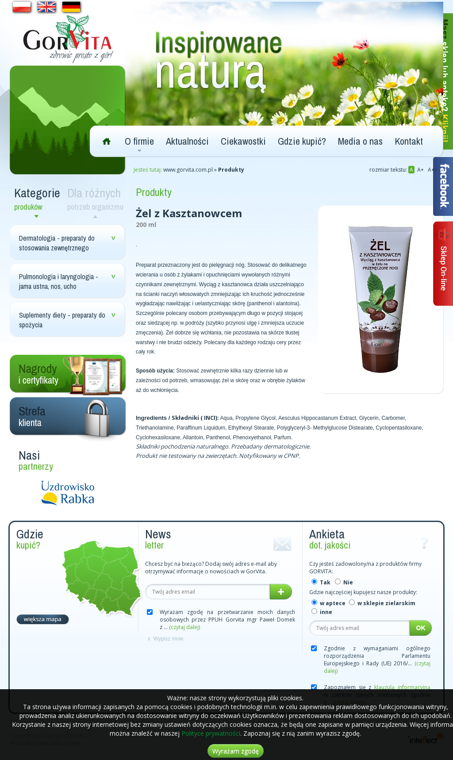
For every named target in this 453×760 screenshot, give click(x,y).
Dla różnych (97, 198)
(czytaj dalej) (184, 627)
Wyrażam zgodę (235, 751)
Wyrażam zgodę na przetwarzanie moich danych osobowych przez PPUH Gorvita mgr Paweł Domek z (227, 619)
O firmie (139, 141)
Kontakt (409, 141)
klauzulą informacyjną (402, 687)
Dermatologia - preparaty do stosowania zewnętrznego (57, 243)
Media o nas (360, 141)
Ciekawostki (243, 141)
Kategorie (38, 198)
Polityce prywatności (210, 733)
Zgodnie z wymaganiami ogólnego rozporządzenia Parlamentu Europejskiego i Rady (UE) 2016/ (377, 660)
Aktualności (187, 141)
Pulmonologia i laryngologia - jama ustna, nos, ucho (58, 281)
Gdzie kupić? (302, 141)
